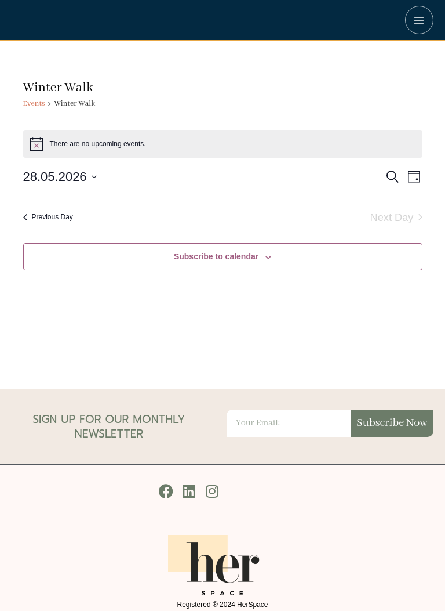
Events (34, 104)
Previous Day (48, 217)
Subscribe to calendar (216, 256)
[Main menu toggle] (419, 20)
